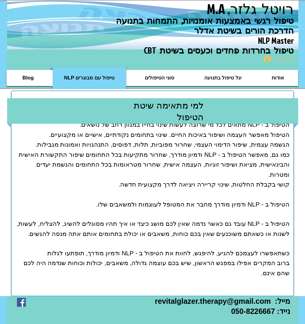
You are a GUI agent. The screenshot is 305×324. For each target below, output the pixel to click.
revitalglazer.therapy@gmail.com (213, 301)
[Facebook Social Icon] (21, 302)
